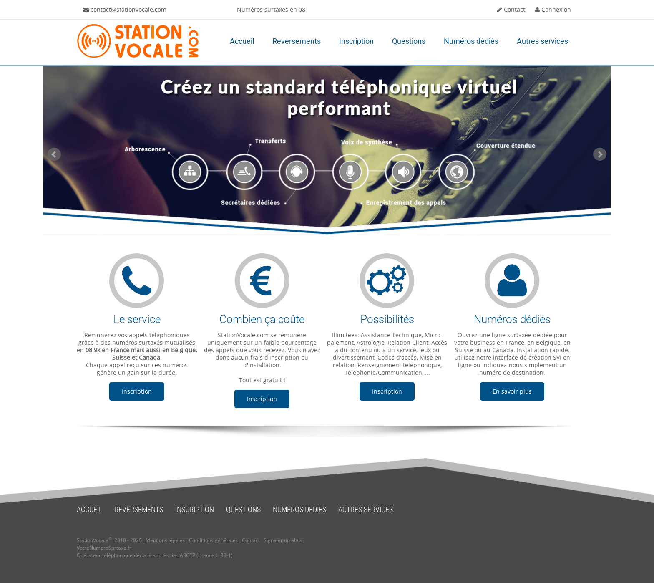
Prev (54, 154)
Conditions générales (213, 540)
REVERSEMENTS (138, 509)
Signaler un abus (283, 540)
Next (599, 154)
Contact (511, 9)
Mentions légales (165, 540)
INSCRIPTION (194, 509)
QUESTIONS (243, 509)
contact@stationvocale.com (124, 9)
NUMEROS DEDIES (299, 509)
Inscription (137, 391)
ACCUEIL (89, 509)
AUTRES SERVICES (365, 509)
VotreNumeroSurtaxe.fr (104, 547)
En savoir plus (512, 391)
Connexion (553, 9)
